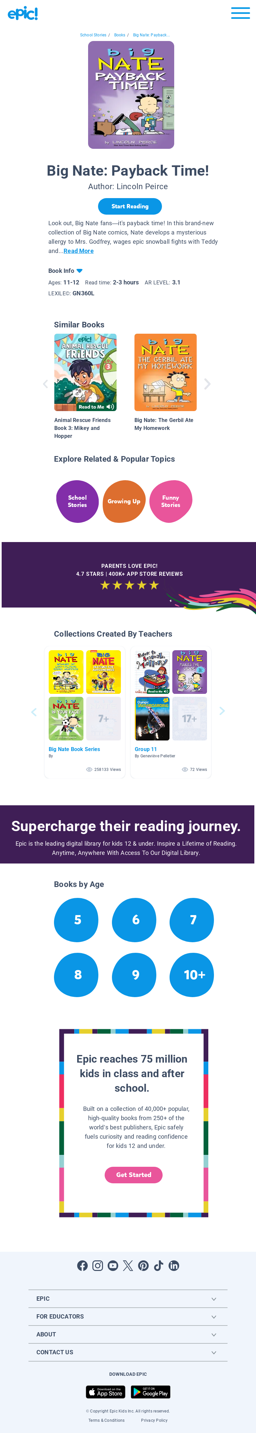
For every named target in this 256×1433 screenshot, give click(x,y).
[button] (84, 712)
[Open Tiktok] (158, 1265)
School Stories (93, 35)
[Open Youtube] (113, 1265)
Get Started (133, 1174)
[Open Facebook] (82, 1265)
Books (120, 35)
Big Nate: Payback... (151, 35)
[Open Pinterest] (143, 1265)
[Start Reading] (130, 206)
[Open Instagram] (97, 1265)
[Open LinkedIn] (174, 1265)
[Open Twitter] (128, 1265)
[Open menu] (240, 14)
